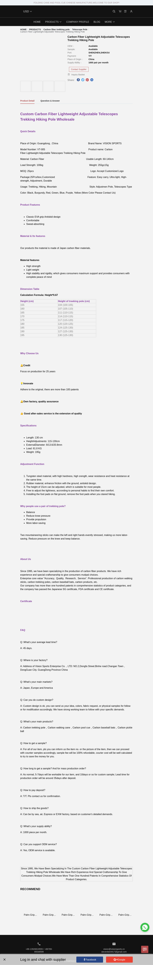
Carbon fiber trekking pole (57, 29)
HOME (23, 29)
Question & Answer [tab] (50, 101)
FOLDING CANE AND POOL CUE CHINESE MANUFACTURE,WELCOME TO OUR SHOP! (76, 3)
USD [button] (27, 11)
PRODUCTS (35, 29)
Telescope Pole (79, 29)
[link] (23, 29)
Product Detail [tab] (27, 101)
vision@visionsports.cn (114, 949)
